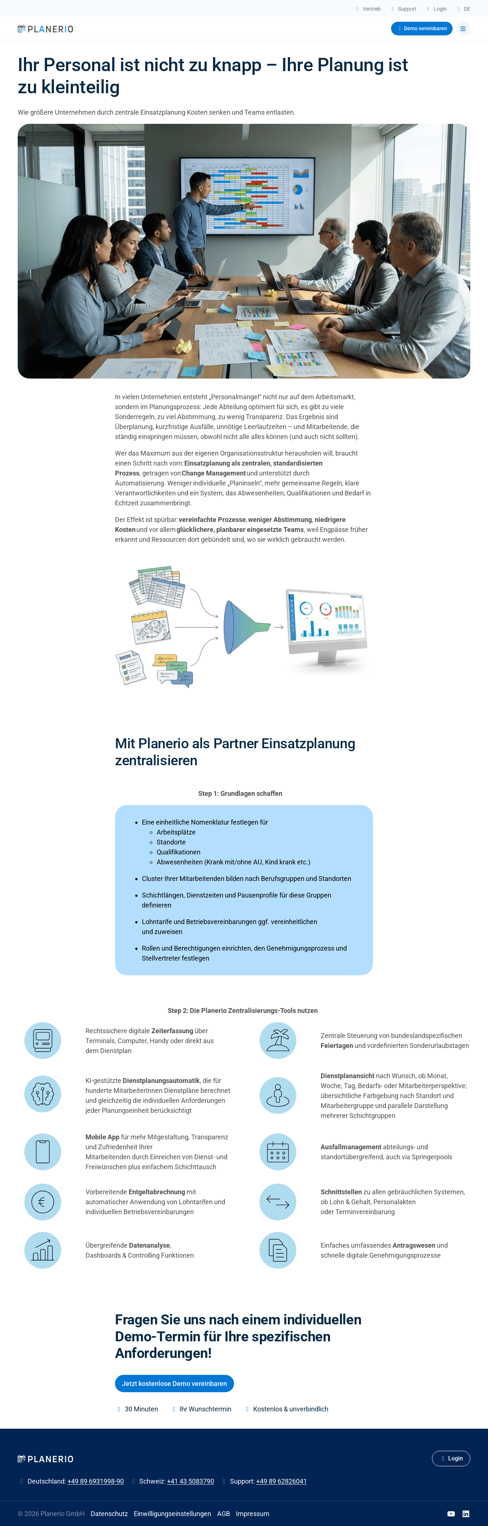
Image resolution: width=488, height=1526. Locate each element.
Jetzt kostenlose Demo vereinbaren (174, 1383)
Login (451, 1458)
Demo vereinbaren (422, 28)
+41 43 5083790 (190, 1481)
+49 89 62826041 (281, 1481)
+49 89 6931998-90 (95, 1481)
